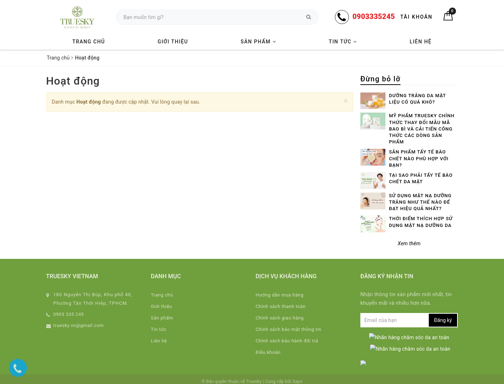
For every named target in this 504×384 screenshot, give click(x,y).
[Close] (346, 101)
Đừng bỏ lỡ (380, 79)
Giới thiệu (173, 41)
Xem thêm (409, 243)
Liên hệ (421, 41)
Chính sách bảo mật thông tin (288, 329)
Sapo (297, 376)
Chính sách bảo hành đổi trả (287, 340)
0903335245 (373, 16)
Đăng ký (443, 320)
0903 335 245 (68, 314)
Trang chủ (88, 41)
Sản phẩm (258, 41)
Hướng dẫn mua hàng (280, 295)
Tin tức (343, 41)
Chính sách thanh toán (281, 306)
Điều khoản (268, 352)
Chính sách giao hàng (280, 318)
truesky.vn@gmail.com (78, 325)
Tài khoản (416, 17)
